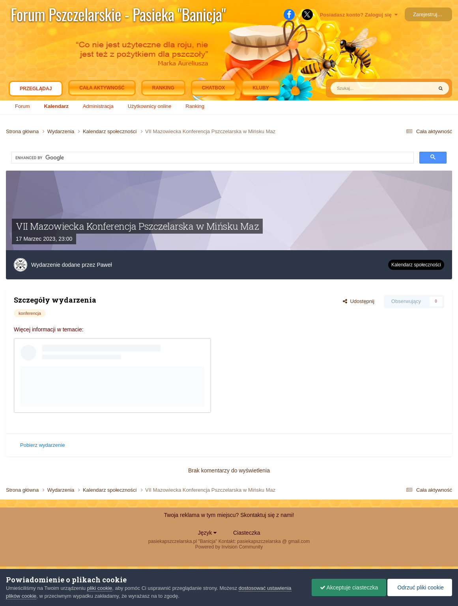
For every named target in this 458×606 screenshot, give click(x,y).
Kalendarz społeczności (416, 265)
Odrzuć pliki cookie (419, 587)
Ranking (194, 106)
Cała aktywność (101, 88)
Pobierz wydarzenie (42, 445)
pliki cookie (99, 588)
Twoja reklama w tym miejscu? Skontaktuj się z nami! (229, 515)
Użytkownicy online (150, 106)
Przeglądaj (36, 90)
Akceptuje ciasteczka (349, 587)
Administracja (98, 106)
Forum (22, 106)
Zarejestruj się (429, 14)
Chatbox (213, 88)
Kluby (260, 88)
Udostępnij (358, 301)
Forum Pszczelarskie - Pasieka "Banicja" (118, 14)
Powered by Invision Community (229, 547)
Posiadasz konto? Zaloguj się (359, 15)
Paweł (104, 265)
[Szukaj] (358, 88)
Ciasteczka (246, 533)
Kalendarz (56, 106)
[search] (84, 158)
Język (207, 533)
